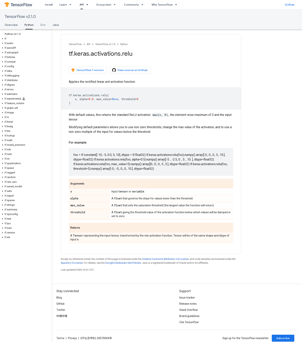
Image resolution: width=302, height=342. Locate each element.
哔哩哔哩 (61, 316)
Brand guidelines (189, 316)
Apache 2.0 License (72, 262)
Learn (63, 4)
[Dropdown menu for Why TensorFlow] (177, 4)
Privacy (72, 338)
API (88, 44)
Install (49, 4)
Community (131, 4)
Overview (11, 25)
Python (124, 44)
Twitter (60, 309)
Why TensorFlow (162, 4)
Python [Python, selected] (29, 25)
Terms (60, 338)
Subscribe (283, 338)
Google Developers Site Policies (123, 262)
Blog (59, 297)
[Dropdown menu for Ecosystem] (115, 4)
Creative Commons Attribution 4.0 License (165, 259)
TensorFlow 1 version (87, 70)
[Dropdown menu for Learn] (71, 4)
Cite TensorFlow (189, 322)
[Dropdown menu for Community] (143, 4)
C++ (43, 25)
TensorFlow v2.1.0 (20, 16)
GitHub (289, 4)
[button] (25, 38)
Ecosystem (103, 4)
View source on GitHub (130, 70)
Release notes (188, 303)
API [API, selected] (82, 4)
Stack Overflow (188, 309)
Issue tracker (187, 297)
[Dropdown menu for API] (88, 4)
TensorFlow (75, 44)
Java (56, 25)
